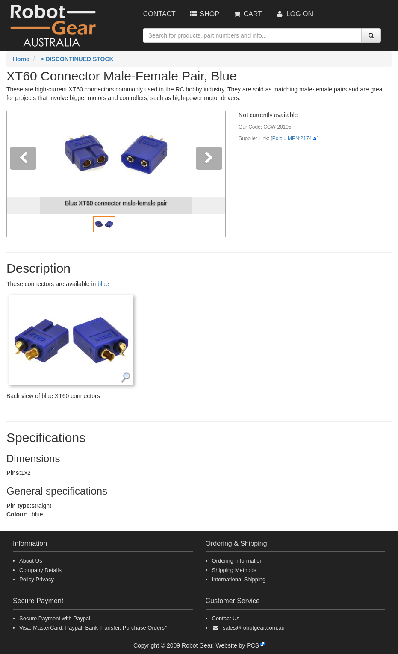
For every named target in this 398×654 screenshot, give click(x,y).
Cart (247, 14)
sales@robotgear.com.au (254, 628)
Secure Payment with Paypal (54, 618)
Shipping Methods (234, 570)
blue (103, 283)
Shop (204, 14)
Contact (159, 14)
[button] (23, 174)
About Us (30, 560)
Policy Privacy (36, 579)
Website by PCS (237, 645)
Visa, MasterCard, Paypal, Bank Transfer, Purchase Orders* (93, 628)
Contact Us (225, 618)
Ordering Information (237, 560)
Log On (294, 14)
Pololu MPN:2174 (292, 138)
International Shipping (239, 579)
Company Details (40, 570)
